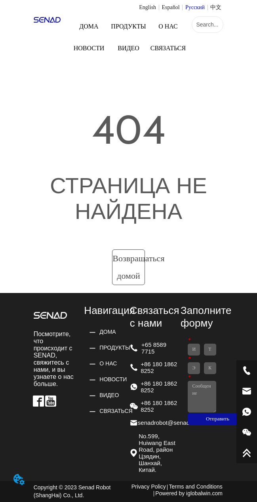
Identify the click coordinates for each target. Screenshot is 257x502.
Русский (195, 7)
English (147, 7)
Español (170, 7)
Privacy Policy (148, 486)
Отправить (217, 419)
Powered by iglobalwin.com (189, 493)
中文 (215, 7)
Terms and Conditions (195, 486)
